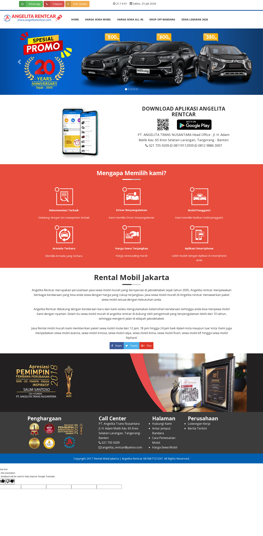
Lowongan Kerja (199, 424)
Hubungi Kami (162, 424)
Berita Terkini (197, 428)
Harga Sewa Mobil (98, 19)
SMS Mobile (76, 4)
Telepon (53, 4)
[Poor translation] (10, 482)
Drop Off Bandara (162, 19)
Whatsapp (30, 4)
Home (75, 19)
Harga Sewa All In (130, 19)
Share (116, 345)
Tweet (131, 345)
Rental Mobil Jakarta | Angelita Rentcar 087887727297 (128, 458)
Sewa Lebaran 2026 (194, 19)
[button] (19, 61)
